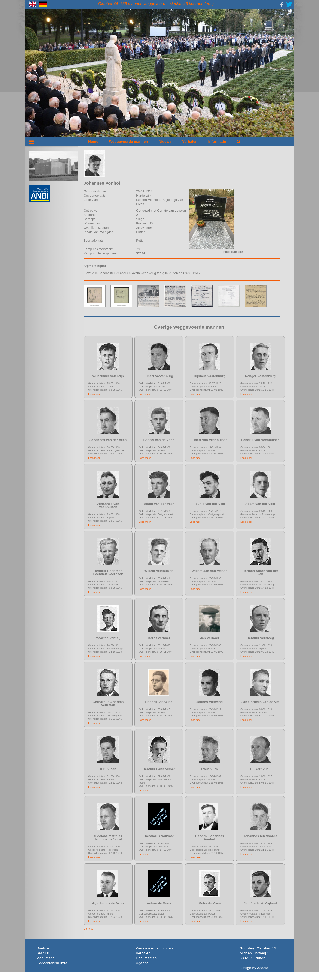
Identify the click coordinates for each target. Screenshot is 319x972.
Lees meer (94, 394)
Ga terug (89, 928)
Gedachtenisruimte (51, 963)
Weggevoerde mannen (128, 142)
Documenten (146, 958)
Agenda (142, 963)
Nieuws (165, 142)
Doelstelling (45, 948)
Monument (45, 958)
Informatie (217, 142)
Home (93, 142)
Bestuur (42, 953)
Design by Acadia (254, 968)
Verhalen (190, 142)
